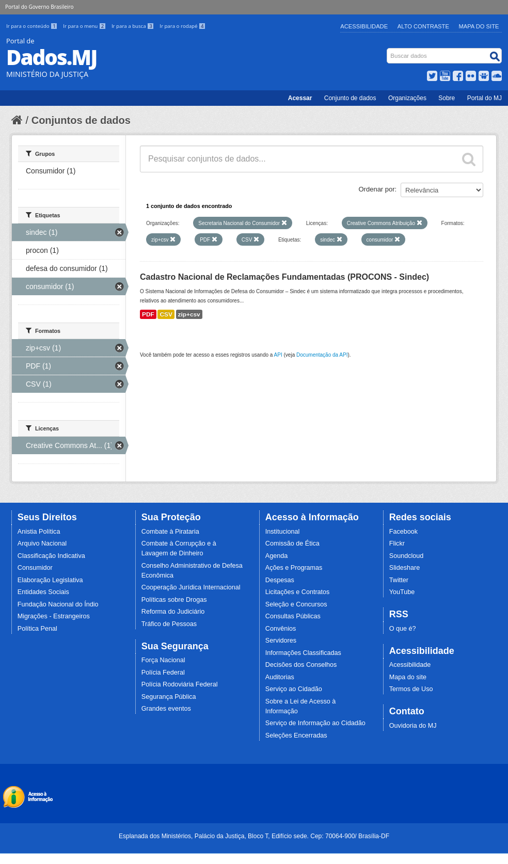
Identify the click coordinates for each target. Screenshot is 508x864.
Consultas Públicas (293, 616)
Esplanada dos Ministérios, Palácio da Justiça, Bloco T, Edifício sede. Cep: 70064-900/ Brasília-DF (254, 836)
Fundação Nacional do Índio (58, 604)
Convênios (280, 628)
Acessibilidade (364, 26)
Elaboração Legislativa (50, 580)
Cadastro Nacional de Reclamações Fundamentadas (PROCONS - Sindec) (284, 277)
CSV (166, 314)
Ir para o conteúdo (32, 26)
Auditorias (279, 677)
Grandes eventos (166, 708)
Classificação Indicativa (51, 555)
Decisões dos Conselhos (301, 664)
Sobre (446, 98)
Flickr (397, 543)
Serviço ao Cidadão (293, 689)
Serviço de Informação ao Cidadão (315, 723)
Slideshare (404, 567)
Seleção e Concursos (296, 604)
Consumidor (35, 567)
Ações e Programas (294, 567)
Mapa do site (407, 677)
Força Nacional (163, 660)
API (278, 355)
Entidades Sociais (43, 592)
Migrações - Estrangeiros (54, 616)
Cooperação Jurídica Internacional (191, 587)
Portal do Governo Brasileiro (39, 6)
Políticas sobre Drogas (174, 599)
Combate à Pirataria (170, 531)
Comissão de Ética (292, 543)
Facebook (403, 531)
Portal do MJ (484, 98)
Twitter (398, 580)
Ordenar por (377, 189)
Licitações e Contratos (297, 592)
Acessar (300, 98)
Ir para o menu (85, 26)
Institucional (282, 531)
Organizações (407, 98)
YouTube (402, 592)
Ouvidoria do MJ (413, 725)
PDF (148, 314)
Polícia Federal (163, 672)
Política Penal (37, 628)
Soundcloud (406, 555)
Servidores (280, 640)
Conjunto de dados (350, 98)
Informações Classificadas (303, 653)
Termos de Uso (411, 689)
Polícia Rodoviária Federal (179, 684)
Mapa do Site (479, 26)
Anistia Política (39, 531)
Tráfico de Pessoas (169, 624)
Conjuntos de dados (81, 120)
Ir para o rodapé (182, 26)
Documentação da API (322, 355)
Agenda (276, 555)
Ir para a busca (133, 26)
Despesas (279, 580)
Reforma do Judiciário (173, 611)
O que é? (402, 628)
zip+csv (189, 314)
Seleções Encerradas (296, 735)
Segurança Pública (168, 696)
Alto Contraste (423, 26)
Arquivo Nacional (42, 543)
